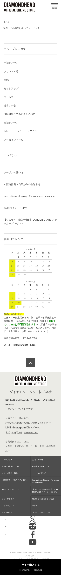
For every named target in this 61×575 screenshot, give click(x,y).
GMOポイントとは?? (15, 208)
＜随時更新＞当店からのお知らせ (22, 184)
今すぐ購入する (30, 564)
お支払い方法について (11, 466)
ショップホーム (8, 460)
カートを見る (7, 512)
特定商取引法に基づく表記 (43, 499)
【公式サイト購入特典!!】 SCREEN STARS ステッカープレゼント (30, 221)
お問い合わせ (37, 460)
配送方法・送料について (42, 466)
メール (36, 427)
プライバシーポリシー (41, 512)
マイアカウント (8, 506)
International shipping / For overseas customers (29, 196)
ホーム (6, 22)
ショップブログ (8, 499)
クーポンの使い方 (13, 172)
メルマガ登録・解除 (10, 473)
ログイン (35, 506)
